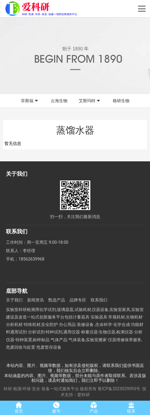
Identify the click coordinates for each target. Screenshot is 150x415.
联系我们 (99, 300)
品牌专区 (77, 300)
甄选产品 (56, 300)
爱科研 (83, 394)
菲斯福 (30, 101)
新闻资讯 (35, 300)
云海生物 (59, 100)
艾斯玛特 (90, 101)
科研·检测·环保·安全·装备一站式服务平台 (41, 388)
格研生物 (121, 100)
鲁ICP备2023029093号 (119, 388)
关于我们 (14, 300)
